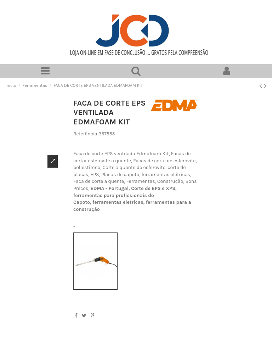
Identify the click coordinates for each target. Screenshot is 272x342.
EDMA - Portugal (109, 188)
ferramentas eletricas (117, 202)
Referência (85, 134)
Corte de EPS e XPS (153, 188)
